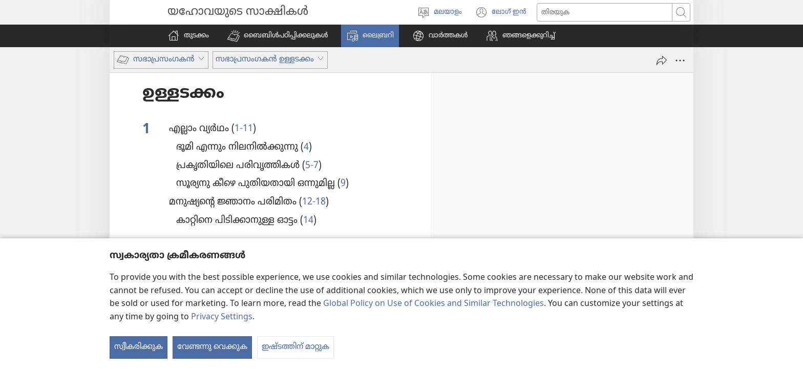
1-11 (244, 128)
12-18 (314, 202)
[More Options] (680, 60)
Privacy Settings (221, 317)
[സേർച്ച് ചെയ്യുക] (604, 12)
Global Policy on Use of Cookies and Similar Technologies (433, 304)
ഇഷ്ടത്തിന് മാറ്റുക (295, 347)
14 (308, 220)
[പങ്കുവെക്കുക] (661, 60)
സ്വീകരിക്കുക (138, 347)
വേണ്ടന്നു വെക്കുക (212, 347)
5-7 (312, 165)
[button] (277, 36)
